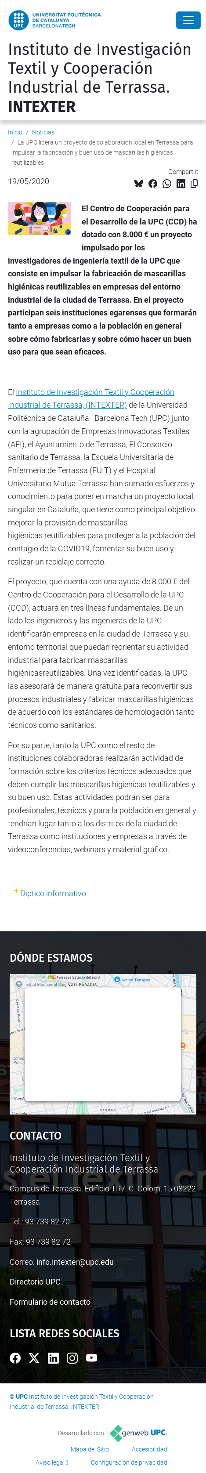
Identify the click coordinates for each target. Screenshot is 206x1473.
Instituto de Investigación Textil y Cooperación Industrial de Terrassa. (100, 78)
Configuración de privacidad (129, 1462)
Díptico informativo (53, 893)
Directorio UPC (35, 1281)
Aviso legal (50, 1462)
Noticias (43, 132)
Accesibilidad (149, 1449)
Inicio (15, 132)
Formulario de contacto (50, 1302)
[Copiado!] (194, 184)
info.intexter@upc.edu (75, 1262)
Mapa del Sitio (90, 1449)
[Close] (188, 20)
